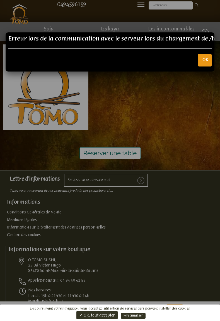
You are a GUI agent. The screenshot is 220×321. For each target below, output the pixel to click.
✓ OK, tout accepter (97, 315)
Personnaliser (133, 315)
